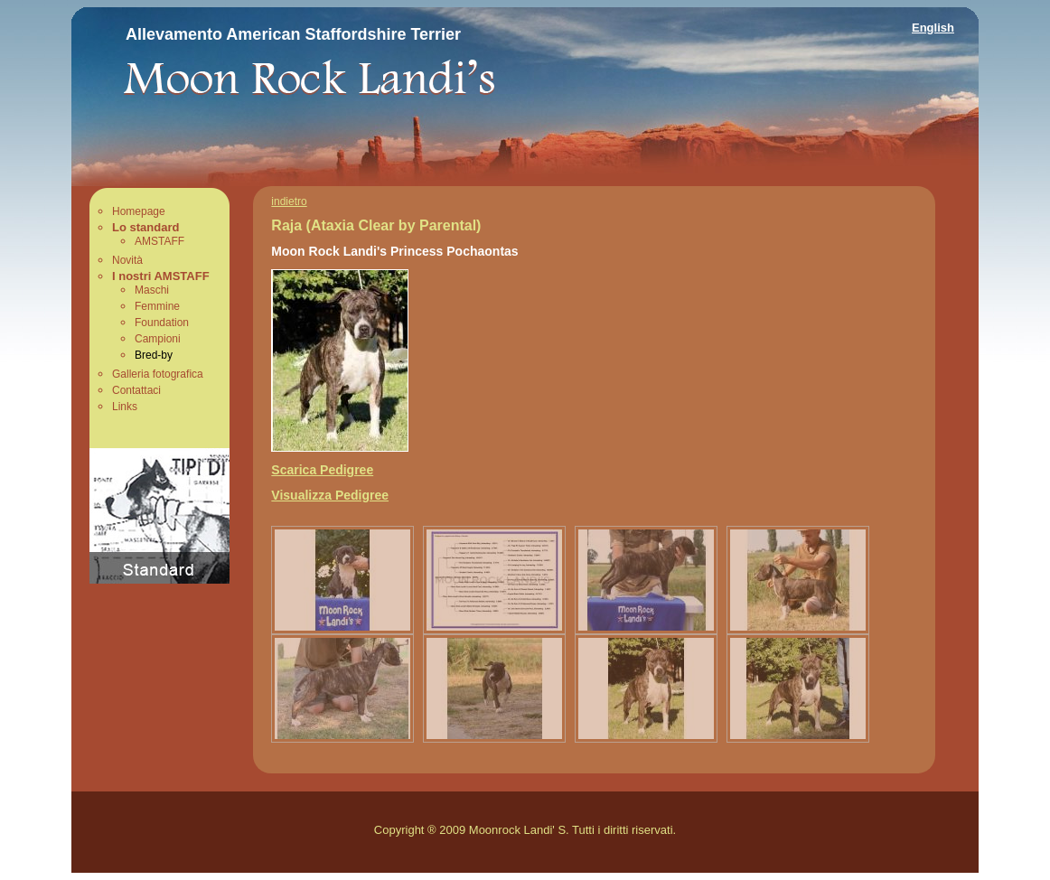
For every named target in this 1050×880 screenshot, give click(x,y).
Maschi (152, 290)
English (933, 27)
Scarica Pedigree (322, 470)
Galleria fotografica (157, 374)
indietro (288, 201)
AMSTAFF (159, 241)
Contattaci (136, 390)
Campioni (158, 338)
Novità (127, 260)
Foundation (162, 322)
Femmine (157, 306)
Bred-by (154, 355)
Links (124, 406)
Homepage (138, 211)
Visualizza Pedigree (330, 495)
